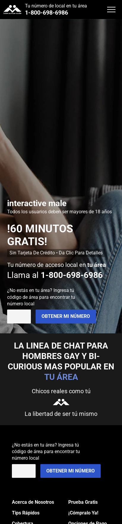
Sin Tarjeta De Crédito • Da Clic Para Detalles (56, 253)
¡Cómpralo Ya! (83, 513)
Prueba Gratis (83, 502)
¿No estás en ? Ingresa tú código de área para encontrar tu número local (41, 297)
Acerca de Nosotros (33, 502)
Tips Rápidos (25, 513)
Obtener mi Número (66, 316)
